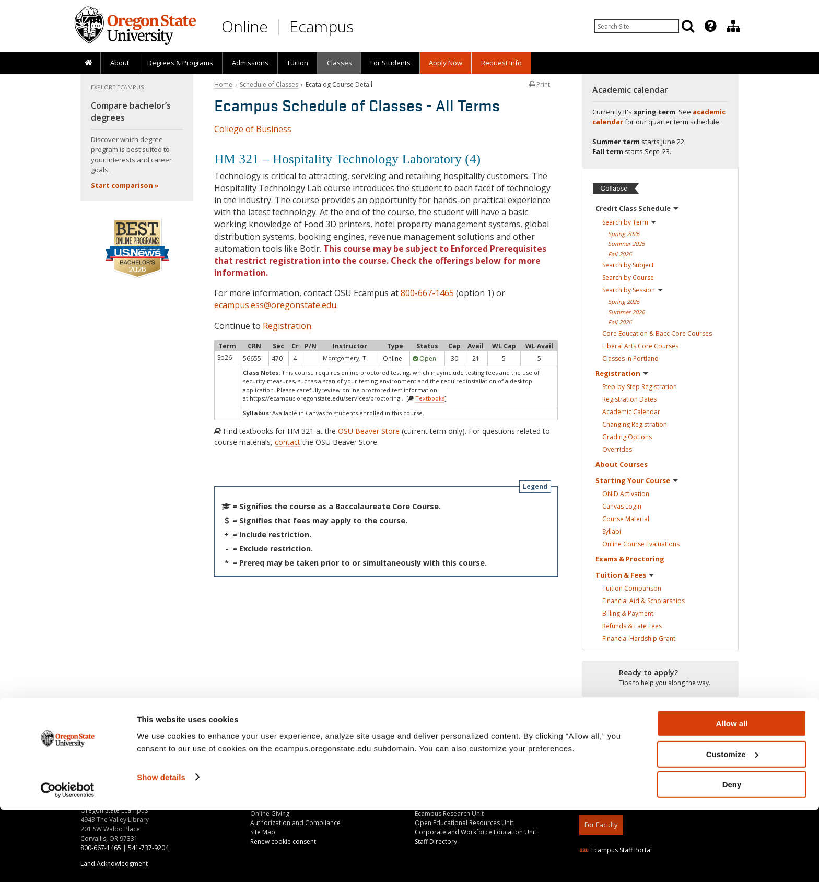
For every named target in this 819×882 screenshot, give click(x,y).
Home (223, 84)
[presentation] (709, 26)
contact (287, 442)
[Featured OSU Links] (710, 26)
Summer (626, 244)
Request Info (501, 62)
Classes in (630, 358)
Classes (339, 62)
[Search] (688, 26)
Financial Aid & (643, 600)
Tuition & (624, 575)
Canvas (621, 506)
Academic (631, 411)
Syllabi (611, 531)
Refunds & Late (632, 625)
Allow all (732, 795)
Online (244, 26)
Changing (634, 424)
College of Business (252, 129)
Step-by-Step (639, 386)
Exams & (629, 558)
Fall (619, 254)
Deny (732, 856)
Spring (623, 234)
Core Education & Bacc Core (657, 333)
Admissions (250, 62)
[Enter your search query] (636, 26)
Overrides (617, 449)
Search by (629, 222)
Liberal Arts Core (640, 346)
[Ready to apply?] (660, 677)
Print (539, 84)
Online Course (641, 543)
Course (625, 518)
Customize (732, 825)
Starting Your (636, 480)
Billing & (627, 613)
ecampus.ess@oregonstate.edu (275, 305)
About (119, 62)
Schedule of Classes (269, 84)
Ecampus (321, 26)
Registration (287, 326)
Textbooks (429, 398)
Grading (627, 436)
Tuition (297, 62)
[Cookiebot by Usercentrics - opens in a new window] (67, 861)
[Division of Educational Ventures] (733, 26)
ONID (625, 493)
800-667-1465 (427, 293)
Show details (161, 848)
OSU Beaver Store (369, 431)
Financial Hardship (638, 638)
